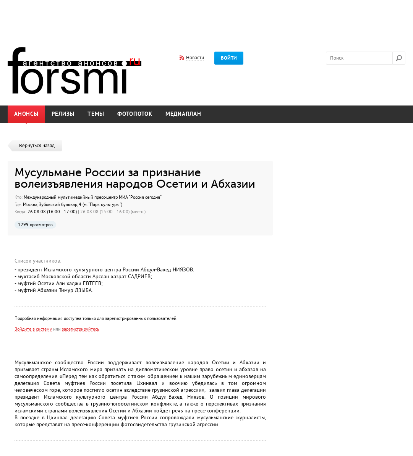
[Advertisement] (207, 18)
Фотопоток (134, 114)
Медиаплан (183, 114)
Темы (95, 114)
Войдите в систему (33, 329)
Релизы (63, 114)
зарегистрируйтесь (80, 329)
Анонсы (26, 114)
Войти (229, 58)
